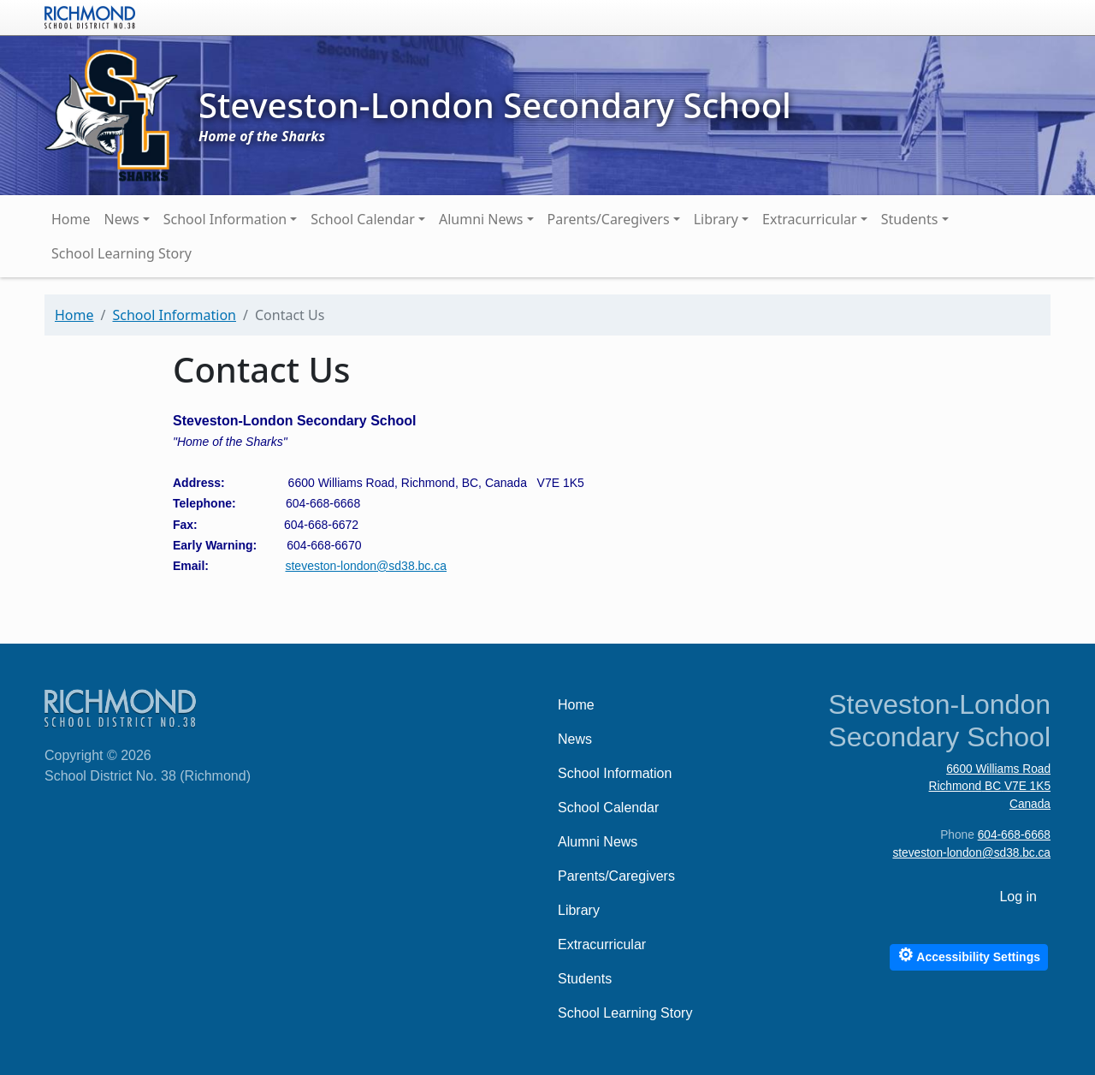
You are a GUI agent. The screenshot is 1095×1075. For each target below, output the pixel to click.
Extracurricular (809, 219)
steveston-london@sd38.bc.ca (366, 566)
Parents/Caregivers (609, 219)
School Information (225, 219)
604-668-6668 (1014, 835)
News (121, 219)
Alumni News (481, 219)
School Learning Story (121, 253)
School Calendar (363, 219)
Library (716, 219)
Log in (1018, 896)
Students (909, 219)
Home (71, 219)
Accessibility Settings (968, 955)
